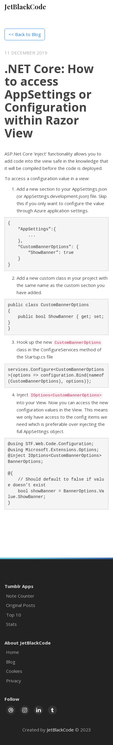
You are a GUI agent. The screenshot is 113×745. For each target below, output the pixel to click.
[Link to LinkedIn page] (38, 710)
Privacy (13, 681)
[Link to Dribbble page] (10, 710)
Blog (10, 662)
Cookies (14, 671)
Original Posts (20, 605)
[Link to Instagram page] (24, 710)
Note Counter (20, 596)
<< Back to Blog (24, 34)
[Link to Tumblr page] (52, 710)
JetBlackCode (25, 6)
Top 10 (13, 615)
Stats (11, 624)
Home (12, 652)
